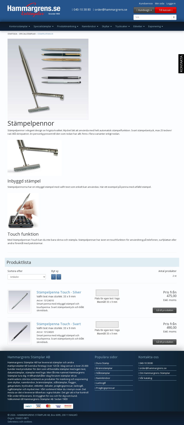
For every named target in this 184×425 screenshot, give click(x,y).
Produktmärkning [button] (67, 26)
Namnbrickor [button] (90, 26)
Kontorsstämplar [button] (19, 26)
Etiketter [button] (139, 26)
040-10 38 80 (81, 10)
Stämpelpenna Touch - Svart (59, 324)
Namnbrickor (102, 378)
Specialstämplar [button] (44, 26)
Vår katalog (145, 378)
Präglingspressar (105, 388)
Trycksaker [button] (122, 26)
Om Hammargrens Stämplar (154, 373)
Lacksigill (100, 382)
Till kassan (165, 10)
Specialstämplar (27, 34)
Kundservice (146, 3)
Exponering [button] (155, 26)
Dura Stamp (102, 363)
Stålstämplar (102, 373)
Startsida (12, 34)
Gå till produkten (164, 310)
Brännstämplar (103, 368)
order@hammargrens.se (110, 10)
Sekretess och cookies (20, 421)
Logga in (171, 3)
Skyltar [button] (107, 26)
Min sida (159, 3)
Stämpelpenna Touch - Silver (59, 292)
